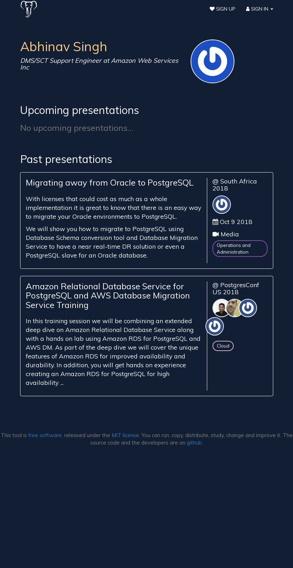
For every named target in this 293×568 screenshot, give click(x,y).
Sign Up (222, 9)
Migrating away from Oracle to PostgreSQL (109, 182)
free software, (45, 435)
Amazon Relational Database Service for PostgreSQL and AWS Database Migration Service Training (108, 295)
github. (195, 442)
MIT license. (126, 435)
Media (230, 234)
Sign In (259, 9)
